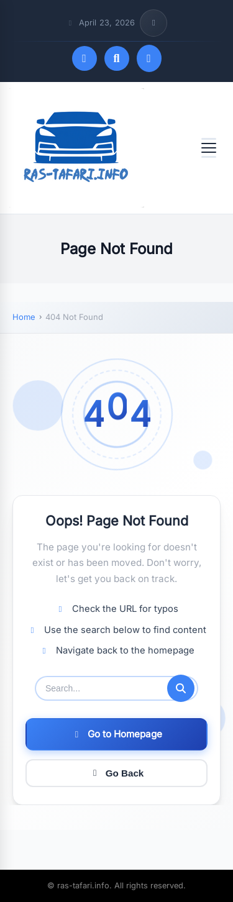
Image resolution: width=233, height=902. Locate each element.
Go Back (116, 773)
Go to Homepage (116, 734)
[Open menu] (209, 148)
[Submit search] (180, 688)
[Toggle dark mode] (84, 58)
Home (23, 317)
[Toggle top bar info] (153, 23)
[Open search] (116, 58)
